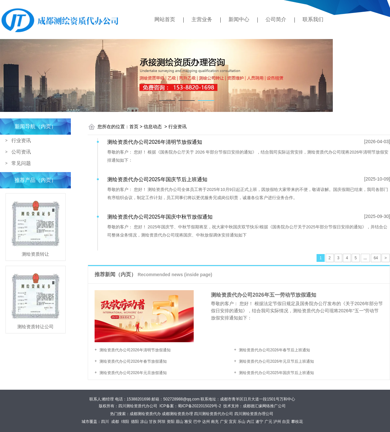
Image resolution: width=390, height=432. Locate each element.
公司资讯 (21, 152)
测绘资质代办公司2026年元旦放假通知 (133, 373)
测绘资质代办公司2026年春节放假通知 (133, 361)
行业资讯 (21, 140)
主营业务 (201, 19)
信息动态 (153, 126)
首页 (133, 126)
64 (376, 258)
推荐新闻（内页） (153, 274)
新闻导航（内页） (35, 126)
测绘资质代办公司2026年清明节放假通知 (135, 350)
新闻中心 (238, 19)
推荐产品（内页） (35, 180)
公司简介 (276, 19)
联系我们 (313, 19)
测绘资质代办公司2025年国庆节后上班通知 (276, 373)
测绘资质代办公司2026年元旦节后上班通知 (276, 361)
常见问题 (21, 163)
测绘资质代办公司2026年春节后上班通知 (274, 350)
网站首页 (164, 19)
